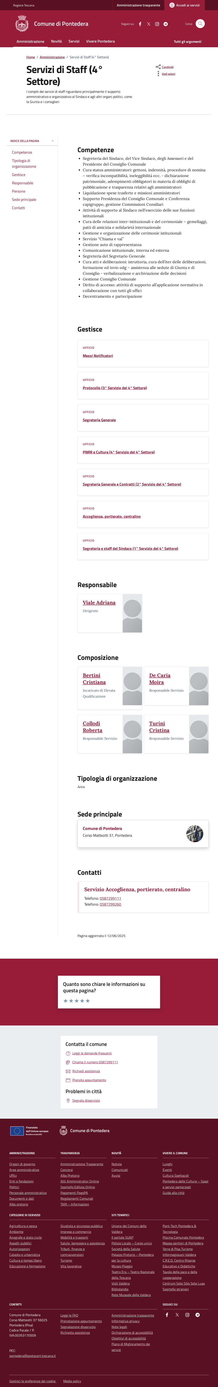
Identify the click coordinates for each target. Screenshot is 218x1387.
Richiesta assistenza (75, 1332)
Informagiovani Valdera (179, 1254)
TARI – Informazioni (74, 1204)
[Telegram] (164, 23)
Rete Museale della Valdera (131, 1294)
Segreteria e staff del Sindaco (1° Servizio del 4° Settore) (130, 548)
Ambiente (16, 1231)
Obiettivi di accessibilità (129, 1338)
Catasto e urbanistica (24, 1254)
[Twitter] (147, 23)
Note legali (119, 1326)
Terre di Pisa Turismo (178, 1248)
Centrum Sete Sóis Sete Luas (184, 1283)
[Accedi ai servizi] (184, 5)
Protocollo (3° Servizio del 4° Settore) (115, 387)
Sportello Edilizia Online (77, 1187)
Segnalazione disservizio (78, 1326)
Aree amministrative (24, 1169)
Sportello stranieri (176, 1289)
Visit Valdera (121, 1283)
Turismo (66, 1260)
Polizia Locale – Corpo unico (132, 1243)
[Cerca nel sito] (200, 23)
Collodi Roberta (92, 727)
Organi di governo (22, 1164)
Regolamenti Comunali (76, 1198)
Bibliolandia (120, 1289)
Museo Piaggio (122, 1266)
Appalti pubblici (20, 1243)
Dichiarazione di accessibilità (132, 1332)
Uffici (13, 1175)
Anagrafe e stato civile (25, 1237)
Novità (56, 41)
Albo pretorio (18, 1204)
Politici (14, 1187)
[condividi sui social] (164, 66)
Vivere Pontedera (100, 41)
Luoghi (167, 1164)
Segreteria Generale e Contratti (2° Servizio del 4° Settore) (132, 484)
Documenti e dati (21, 1198)
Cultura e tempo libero (25, 1260)
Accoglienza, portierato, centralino (112, 516)
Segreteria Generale (99, 420)
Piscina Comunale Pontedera (183, 1237)
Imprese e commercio (75, 1231)
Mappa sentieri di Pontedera (183, 1243)
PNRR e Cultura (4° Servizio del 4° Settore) (119, 452)
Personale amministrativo (28, 1192)
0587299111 (110, 898)
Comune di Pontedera (102, 828)
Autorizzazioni (19, 1248)
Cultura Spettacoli (176, 1175)
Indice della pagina (32, 141)
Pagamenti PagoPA (74, 1192)
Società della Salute (126, 1248)
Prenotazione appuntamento (81, 1321)
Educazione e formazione (27, 1266)
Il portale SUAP (122, 1237)
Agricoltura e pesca (23, 1225)
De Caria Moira (160, 678)
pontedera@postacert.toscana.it (32, 1355)
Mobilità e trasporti (74, 1237)
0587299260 (110, 904)
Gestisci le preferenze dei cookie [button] (32, 1381)
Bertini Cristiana (94, 678)
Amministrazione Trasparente (81, 1164)
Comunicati (120, 1169)
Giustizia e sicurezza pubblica (81, 1225)
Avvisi (116, 1175)
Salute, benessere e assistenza (82, 1243)
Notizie (117, 1164)
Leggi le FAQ (69, 1315)
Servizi (74, 41)
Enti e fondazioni (21, 1181)
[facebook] (138, 23)
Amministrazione (30, 41)
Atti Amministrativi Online (79, 1181)
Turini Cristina (159, 727)
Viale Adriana (99, 602)
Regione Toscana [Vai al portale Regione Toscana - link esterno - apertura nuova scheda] (23, 5)
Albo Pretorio (69, 1175)
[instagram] (155, 23)
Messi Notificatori (98, 355)
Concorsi (66, 1169)
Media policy (72, 1381)
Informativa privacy (126, 1321)
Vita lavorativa (71, 1266)
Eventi (167, 1169)
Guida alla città (173, 1192)
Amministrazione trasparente (138, 5)
